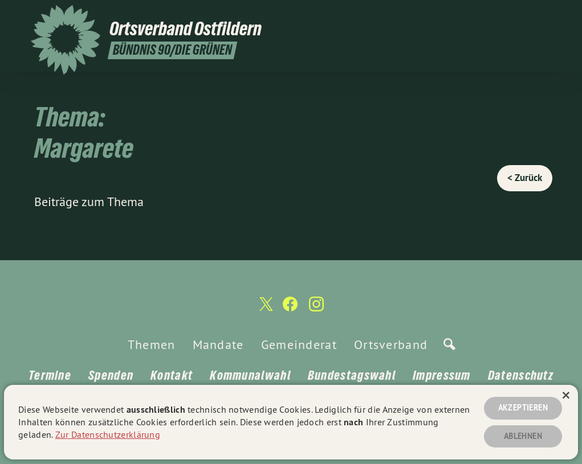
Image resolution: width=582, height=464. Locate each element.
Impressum (442, 375)
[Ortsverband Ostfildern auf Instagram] (544, 15)
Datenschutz (520, 375)
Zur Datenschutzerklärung (107, 434)
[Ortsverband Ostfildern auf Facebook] (527, 15)
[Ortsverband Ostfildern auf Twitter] (510, 15)
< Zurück (524, 177)
